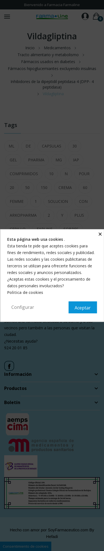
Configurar (22, 307)
